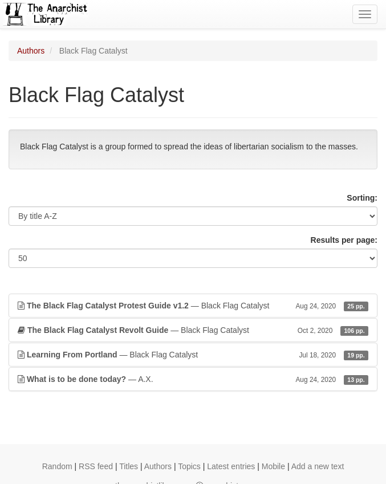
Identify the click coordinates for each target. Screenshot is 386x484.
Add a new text (317, 466)
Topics (189, 466)
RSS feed (96, 466)
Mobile (273, 466)
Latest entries (231, 466)
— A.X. (193, 379)
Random (57, 466)
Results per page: (344, 240)
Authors (30, 50)
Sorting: (362, 197)
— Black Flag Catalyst (193, 305)
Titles (128, 466)
